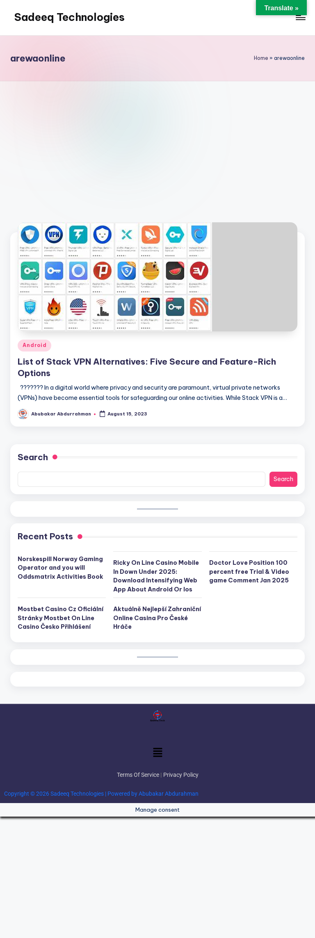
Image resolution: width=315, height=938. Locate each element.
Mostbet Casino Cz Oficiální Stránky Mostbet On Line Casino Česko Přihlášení (60, 617)
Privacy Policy (181, 774)
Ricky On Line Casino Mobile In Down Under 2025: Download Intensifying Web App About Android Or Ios (156, 576)
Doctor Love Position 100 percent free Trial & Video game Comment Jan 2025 (249, 571)
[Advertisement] (157, 142)
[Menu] (300, 17)
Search (33, 457)
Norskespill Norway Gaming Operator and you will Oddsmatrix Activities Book (60, 567)
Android (34, 345)
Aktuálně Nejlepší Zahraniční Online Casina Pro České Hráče (157, 617)
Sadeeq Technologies (69, 17)
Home (261, 58)
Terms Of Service (138, 774)
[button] (157, 753)
